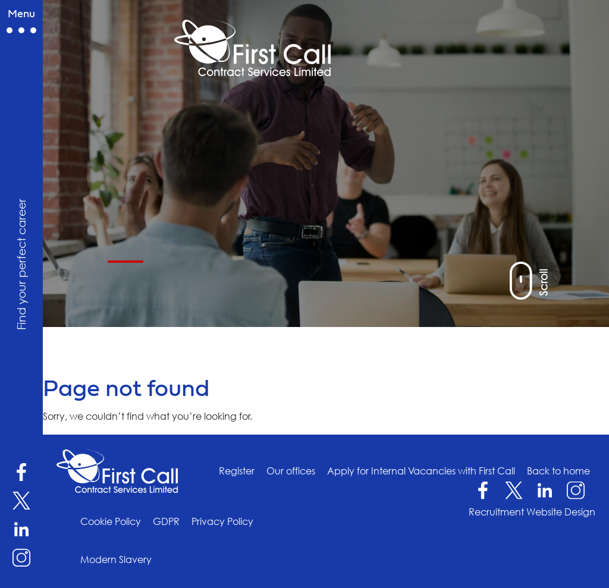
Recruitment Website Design (532, 512)
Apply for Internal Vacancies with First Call (421, 471)
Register (237, 471)
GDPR (166, 521)
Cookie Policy (110, 521)
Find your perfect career (21, 263)
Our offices (290, 471)
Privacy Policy (222, 521)
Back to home (558, 471)
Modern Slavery (116, 559)
